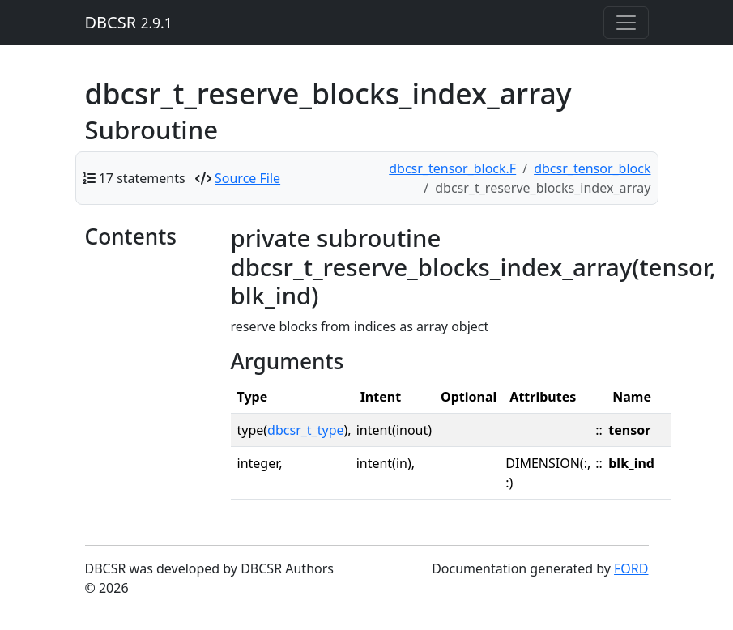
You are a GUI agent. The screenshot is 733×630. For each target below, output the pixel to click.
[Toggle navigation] (626, 22)
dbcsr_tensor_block (592, 168)
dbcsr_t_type (305, 430)
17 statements (142, 178)
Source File (247, 178)
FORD (631, 568)
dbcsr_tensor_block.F (452, 168)
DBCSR (129, 22)
